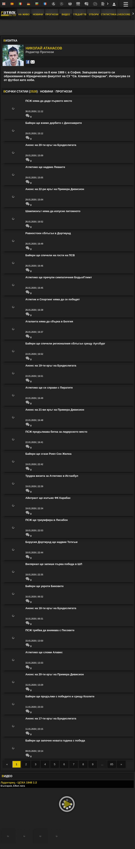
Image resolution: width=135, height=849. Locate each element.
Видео (66, 14)
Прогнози (51, 14)
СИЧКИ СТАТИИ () (20, 91)
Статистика (108, 14)
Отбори (94, 14)
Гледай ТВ (79, 14)
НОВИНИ (46, 91)
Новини (38, 14)
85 (111, 764)
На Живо (23, 14)
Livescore (123, 14)
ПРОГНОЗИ (64, 91)
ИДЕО (7, 776)
